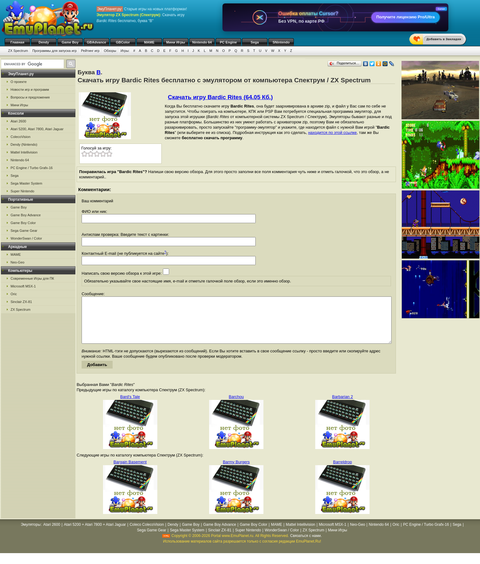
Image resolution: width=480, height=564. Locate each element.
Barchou (236, 406)
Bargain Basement (130, 471)
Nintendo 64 (202, 42)
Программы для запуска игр (54, 51)
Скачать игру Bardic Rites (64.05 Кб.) (220, 97)
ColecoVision (20, 137)
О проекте (19, 82)
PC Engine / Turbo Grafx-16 (32, 168)
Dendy (43, 42)
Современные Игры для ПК (32, 278)
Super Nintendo (22, 191)
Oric (14, 294)
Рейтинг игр (90, 51)
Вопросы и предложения (30, 97)
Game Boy (70, 42)
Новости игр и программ (30, 89)
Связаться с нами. (306, 545)
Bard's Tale (130, 406)
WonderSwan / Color (26, 238)
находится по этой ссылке (332, 132)
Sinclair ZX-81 (21, 302)
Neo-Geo (18, 262)
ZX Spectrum (18, 51)
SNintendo (281, 42)
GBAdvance (96, 42)
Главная (18, 42)
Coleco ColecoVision (147, 534)
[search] (32, 64)
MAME (149, 42)
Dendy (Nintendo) (24, 144)
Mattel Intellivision (24, 152)
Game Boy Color (23, 223)
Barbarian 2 (342, 406)
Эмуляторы (30, 534)
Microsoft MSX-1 (23, 286)
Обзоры (110, 51)
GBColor (123, 42)
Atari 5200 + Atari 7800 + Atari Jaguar (95, 534)
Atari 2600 (18, 121)
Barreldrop (342, 471)
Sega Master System (26, 183)
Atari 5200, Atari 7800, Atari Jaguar (37, 129)
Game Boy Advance (26, 215)
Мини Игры (175, 42)
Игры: (124, 51)
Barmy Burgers (236, 471)
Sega (255, 42)
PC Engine (228, 42)
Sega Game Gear (24, 230)
